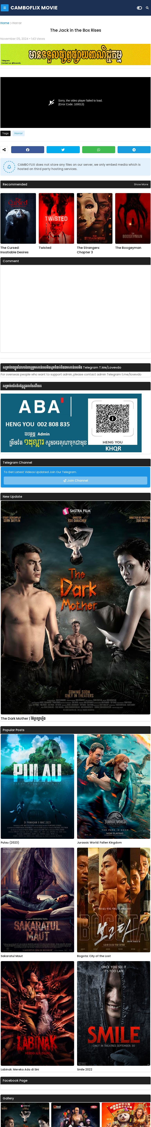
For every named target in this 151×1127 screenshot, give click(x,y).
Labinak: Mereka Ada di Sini (20, 1069)
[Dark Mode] (139, 8)
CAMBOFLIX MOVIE (34, 7)
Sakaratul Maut (12, 956)
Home (4, 23)
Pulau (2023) (10, 843)
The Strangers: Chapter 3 (88, 250)
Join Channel (77, 480)
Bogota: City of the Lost (94, 956)
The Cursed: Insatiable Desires (14, 250)
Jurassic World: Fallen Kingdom (99, 843)
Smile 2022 (84, 1069)
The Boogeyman (128, 248)
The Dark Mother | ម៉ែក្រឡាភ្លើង (23, 718)
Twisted (45, 248)
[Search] (147, 7)
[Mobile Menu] (5, 7)
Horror (17, 23)
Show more (141, 184)
